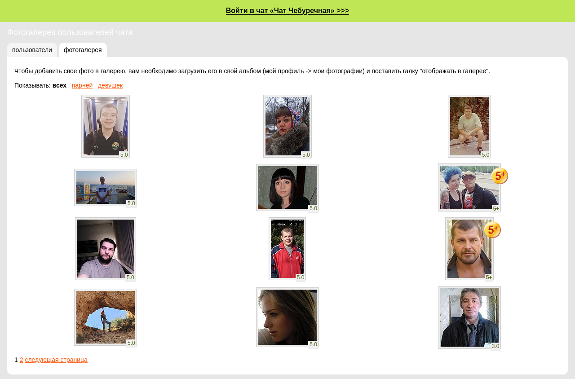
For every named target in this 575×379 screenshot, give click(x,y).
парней (82, 85)
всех (59, 85)
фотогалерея (83, 49)
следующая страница (56, 359)
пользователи (32, 49)
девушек (110, 85)
